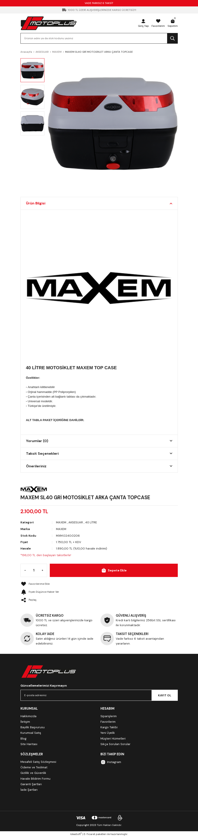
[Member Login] (142, 23)
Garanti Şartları (31, 784)
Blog (23, 738)
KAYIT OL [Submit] (164, 695)
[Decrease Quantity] (25, 570)
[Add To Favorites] (99, 584)
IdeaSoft (76, 834)
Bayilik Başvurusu (32, 727)
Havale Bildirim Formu (35, 778)
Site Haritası (28, 744)
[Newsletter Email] (99, 695)
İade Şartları (29, 789)
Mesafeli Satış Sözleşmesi (38, 761)
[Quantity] (34, 570)
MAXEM (61, 522)
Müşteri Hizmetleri (113, 738)
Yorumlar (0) (37, 441)
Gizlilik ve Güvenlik (33, 773)
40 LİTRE (91, 522)
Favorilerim (108, 721)
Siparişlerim (108, 716)
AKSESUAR (75, 522)
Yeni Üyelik (107, 732)
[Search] (99, 38)
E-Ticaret (89, 834)
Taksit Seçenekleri (42, 453)
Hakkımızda (28, 716)
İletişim (25, 721)
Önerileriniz (36, 466)
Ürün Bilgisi (35, 203)
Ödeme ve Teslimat (33, 767)
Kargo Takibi (109, 727)
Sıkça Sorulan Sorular (115, 744)
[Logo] (48, 23)
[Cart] (172, 23)
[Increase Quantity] (42, 570)
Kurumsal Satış (30, 732)
